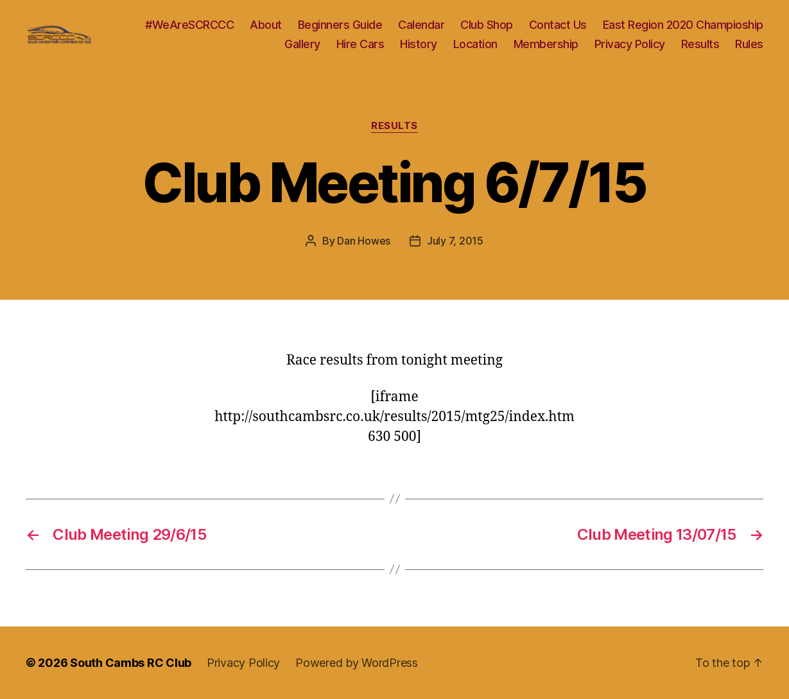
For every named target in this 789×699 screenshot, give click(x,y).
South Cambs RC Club (130, 662)
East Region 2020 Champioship (683, 24)
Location (475, 44)
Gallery (302, 44)
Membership (546, 44)
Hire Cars (360, 44)
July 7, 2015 (455, 240)
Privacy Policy (629, 44)
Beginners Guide (340, 24)
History (418, 44)
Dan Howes (363, 240)
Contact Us (558, 24)
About (266, 24)
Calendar (421, 24)
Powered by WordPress (356, 662)
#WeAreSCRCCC (189, 24)
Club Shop (486, 24)
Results (700, 44)
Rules (749, 44)
